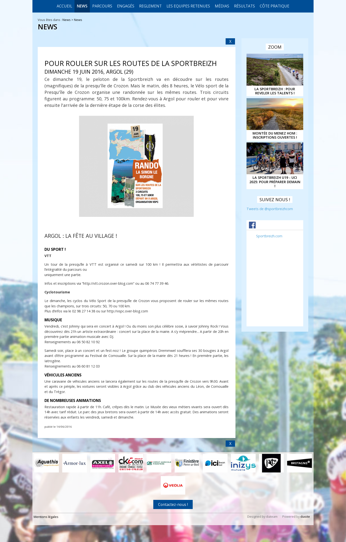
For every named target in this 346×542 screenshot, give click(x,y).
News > (68, 20)
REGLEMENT (150, 6)
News (82, 6)
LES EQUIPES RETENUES (188, 6)
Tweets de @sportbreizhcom (270, 208)
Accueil (64, 6)
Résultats (244, 6)
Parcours (102, 6)
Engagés (125, 6)
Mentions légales (46, 517)
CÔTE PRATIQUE (274, 6)
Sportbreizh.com (269, 236)
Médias (222, 6)
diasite (305, 516)
